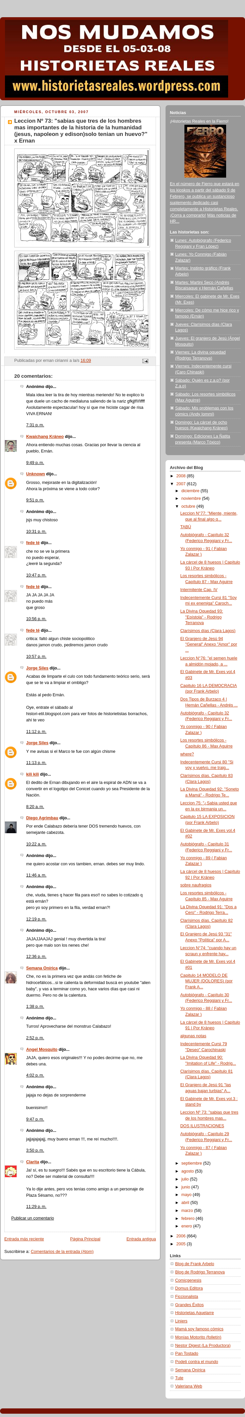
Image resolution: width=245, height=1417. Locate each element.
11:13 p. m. (36, 762)
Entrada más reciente (24, 1239)
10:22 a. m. (36, 844)
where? (187, 754)
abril (185, 1202)
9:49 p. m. (35, 462)
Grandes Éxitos (189, 1305)
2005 (181, 1244)
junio (186, 1187)
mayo (187, 1194)
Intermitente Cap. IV (199, 589)
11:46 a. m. (36, 875)
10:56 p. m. (36, 619)
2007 (181, 484)
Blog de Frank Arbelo (194, 1264)
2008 (181, 476)
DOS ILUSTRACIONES (202, 1126)
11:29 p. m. (36, 1206)
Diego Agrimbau (42, 818)
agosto (188, 1171)
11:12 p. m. (36, 731)
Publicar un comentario (32, 1218)
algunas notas (193, 1036)
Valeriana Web (188, 1386)
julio (185, 1179)
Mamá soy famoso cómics (199, 1329)
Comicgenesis (188, 1280)
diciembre (191, 491)
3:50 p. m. (35, 1150)
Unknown (35, 474)
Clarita (32, 1162)
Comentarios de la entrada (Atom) (62, 1251)
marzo (187, 1210)
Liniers (181, 1321)
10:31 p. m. (36, 531)
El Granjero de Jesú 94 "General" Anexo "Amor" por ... (208, 644)
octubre (189, 506)
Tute (179, 1378)
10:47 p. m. (36, 575)
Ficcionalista (186, 1296)
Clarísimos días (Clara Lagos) (208, 630)
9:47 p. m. (35, 1119)
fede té (33, 542)
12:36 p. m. (36, 956)
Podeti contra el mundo (196, 1361)
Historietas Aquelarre (194, 1312)
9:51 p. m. (35, 500)
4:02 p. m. (35, 1075)
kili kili (32, 774)
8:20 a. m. (35, 806)
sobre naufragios (196, 885)
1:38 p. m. (35, 1006)
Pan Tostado (186, 1353)
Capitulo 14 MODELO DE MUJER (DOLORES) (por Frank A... (206, 981)
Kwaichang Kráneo (45, 436)
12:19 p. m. (36, 919)
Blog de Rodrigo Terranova (200, 1272)
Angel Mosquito (42, 1049)
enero (187, 1226)
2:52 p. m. (35, 1038)
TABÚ (185, 527)
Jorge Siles (37, 668)
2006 (181, 1236)
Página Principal (85, 1239)
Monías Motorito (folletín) (198, 1337)
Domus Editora (189, 1288)
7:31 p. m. (35, 425)
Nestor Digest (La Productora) (203, 1345)
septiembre (192, 1163)
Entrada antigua (141, 1239)
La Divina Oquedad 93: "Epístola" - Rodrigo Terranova (201, 617)
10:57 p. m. (36, 656)
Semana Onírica (42, 968)
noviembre (191, 498)
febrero (188, 1218)
